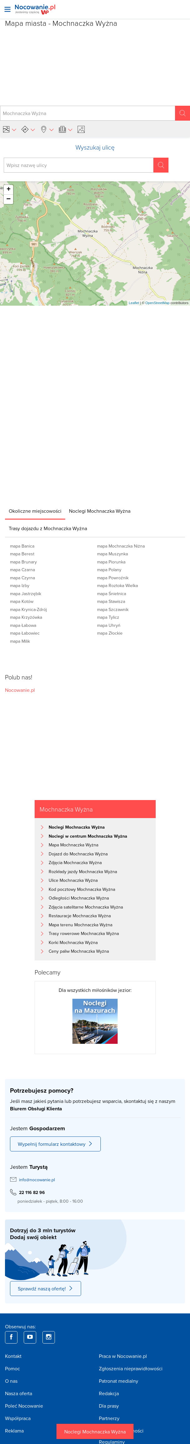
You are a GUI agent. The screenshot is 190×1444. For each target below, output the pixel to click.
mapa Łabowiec (25, 633)
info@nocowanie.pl (37, 1180)
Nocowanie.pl (20, 690)
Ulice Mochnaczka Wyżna (73, 880)
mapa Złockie (110, 633)
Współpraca (18, 1418)
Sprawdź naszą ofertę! (45, 1288)
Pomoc (12, 1368)
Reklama (14, 1430)
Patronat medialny (118, 1380)
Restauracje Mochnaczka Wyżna (80, 916)
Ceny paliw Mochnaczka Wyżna (79, 951)
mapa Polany (109, 570)
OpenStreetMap (157, 303)
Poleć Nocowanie (24, 1405)
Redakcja (109, 1393)
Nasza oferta (18, 1393)
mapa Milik (20, 641)
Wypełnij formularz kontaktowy (55, 1144)
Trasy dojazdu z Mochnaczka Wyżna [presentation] (48, 528)
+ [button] (9, 189)
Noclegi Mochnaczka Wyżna (95, 1431)
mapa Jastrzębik (25, 593)
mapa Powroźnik (113, 578)
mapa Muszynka (112, 554)
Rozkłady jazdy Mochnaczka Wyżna (83, 871)
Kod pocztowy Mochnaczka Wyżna (82, 889)
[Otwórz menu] (7, 9)
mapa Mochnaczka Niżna (121, 546)
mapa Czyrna (22, 578)
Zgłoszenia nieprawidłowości (131, 1368)
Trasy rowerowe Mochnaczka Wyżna (84, 933)
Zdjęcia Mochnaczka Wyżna (75, 862)
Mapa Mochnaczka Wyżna (73, 845)
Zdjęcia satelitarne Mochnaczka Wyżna (86, 907)
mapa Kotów (21, 601)
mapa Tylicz (108, 617)
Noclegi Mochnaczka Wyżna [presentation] (99, 510)
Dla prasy (109, 1405)
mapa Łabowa (23, 625)
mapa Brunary (23, 562)
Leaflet (134, 303)
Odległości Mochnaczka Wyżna (79, 898)
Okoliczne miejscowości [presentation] (35, 510)
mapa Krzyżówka (26, 617)
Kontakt (13, 1356)
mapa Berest (22, 554)
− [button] (8, 199)
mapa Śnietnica (111, 593)
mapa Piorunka (111, 562)
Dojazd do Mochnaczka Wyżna (78, 854)
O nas (11, 1380)
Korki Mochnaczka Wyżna (73, 942)
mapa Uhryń (108, 625)
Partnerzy (109, 1418)
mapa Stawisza (111, 601)
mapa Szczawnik (113, 609)
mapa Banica (22, 546)
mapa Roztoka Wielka (117, 585)
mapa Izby (19, 585)
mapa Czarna (22, 570)
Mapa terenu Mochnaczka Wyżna (80, 925)
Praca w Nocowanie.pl (123, 1356)
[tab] (35, 511)
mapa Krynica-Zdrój (28, 609)
